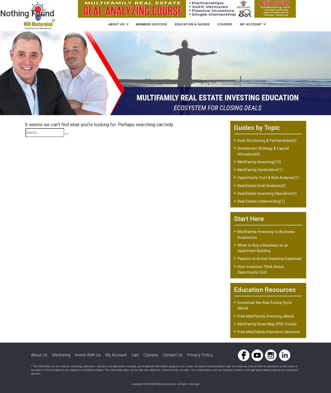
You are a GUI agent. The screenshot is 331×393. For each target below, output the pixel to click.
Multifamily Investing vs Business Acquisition (266, 234)
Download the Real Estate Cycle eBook (264, 305)
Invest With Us (88, 354)
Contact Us (173, 354)
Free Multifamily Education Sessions (268, 331)
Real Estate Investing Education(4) (267, 193)
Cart (135, 354)
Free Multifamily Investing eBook (265, 316)
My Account (251, 24)
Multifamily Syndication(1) (260, 169)
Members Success (151, 24)
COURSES (224, 24)
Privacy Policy (200, 354)
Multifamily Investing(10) (259, 162)
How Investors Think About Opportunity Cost (260, 269)
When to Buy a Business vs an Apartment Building (262, 248)
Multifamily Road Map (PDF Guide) (267, 324)
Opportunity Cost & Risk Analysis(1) (268, 177)
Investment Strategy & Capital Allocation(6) (263, 151)
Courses (150, 354)
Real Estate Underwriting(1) (261, 201)
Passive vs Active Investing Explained (269, 258)
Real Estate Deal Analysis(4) (261, 185)
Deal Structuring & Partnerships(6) (267, 140)
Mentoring (61, 354)
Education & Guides (192, 24)
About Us (116, 24)
